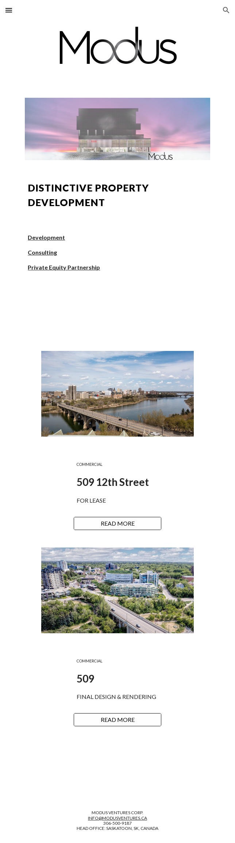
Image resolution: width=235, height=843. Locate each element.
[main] (117, 195)
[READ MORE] (117, 523)
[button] (9, 10)
